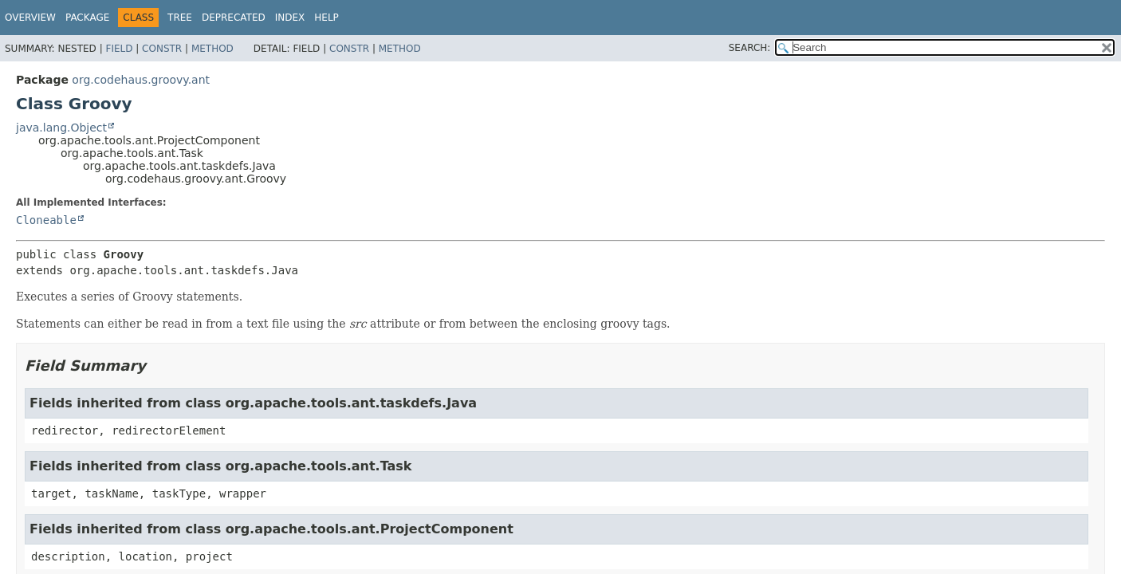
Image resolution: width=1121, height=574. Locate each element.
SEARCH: (750, 47)
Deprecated (234, 17)
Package (87, 17)
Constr (162, 48)
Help (326, 17)
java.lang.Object (61, 127)
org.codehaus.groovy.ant (141, 79)
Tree (179, 17)
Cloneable (46, 220)
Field (118, 48)
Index (290, 17)
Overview (30, 17)
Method (212, 48)
